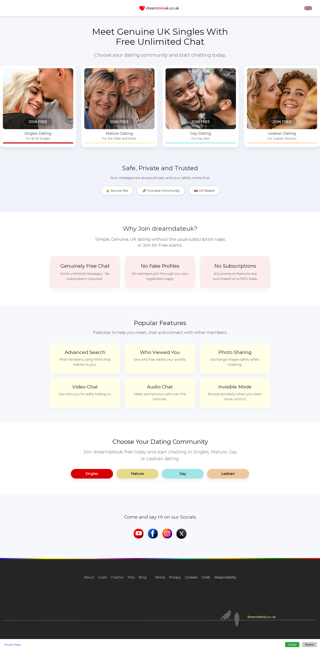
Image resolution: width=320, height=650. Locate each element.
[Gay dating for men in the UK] (188, 95)
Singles (90, 451)
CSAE (205, 554)
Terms (160, 554)
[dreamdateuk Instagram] (167, 511)
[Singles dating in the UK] (76, 95)
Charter (117, 554)
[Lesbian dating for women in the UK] (244, 95)
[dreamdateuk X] (181, 511)
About (89, 554)
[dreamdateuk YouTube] (138, 511)
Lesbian (229, 451)
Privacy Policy (12, 644)
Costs (102, 554)
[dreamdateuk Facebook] (153, 511)
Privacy (175, 554)
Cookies (191, 554)
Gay (183, 451)
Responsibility (225, 554)
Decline (309, 644)
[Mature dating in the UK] (132, 95)
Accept (292, 644)
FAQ (131, 554)
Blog (143, 554)
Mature (137, 451)
